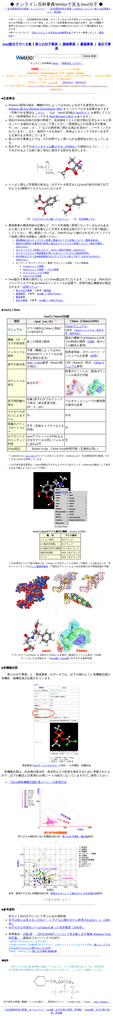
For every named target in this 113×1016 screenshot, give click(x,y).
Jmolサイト (83, 112)
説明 (94, 355)
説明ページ (30, 286)
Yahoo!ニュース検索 (33, 269)
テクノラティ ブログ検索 (36, 272)
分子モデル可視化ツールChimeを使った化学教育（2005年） (47, 927)
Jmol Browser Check (61, 116)
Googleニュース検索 (33, 266)
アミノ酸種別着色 (39, 566)
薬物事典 (68, 44)
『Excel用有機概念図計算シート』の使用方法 (38, 782)
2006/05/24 (67, 82)
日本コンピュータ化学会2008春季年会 (51, 32)
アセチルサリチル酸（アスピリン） (50, 219)
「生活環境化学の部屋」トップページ (25, 8)
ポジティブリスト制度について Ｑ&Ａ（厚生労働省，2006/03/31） (51, 250)
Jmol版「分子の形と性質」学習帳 (64, 1009)
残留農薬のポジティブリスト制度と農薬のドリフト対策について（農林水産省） (58, 240)
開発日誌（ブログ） (72, 63)
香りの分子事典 (46, 44)
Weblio (55, 63)
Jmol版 (54, 658)
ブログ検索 (53, 269)
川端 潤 (27, 934)
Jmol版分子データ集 (17, 44)
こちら (39, 112)
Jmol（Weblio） (102, 1001)
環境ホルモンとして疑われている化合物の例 (74, 893)
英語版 (57, 12)
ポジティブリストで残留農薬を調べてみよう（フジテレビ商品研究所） (53, 253)
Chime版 (64, 658)
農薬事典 (86, 44)
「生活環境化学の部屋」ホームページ (23, 1009)
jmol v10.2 (30, 456)
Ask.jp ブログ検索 (32, 276)
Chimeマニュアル (76, 326)
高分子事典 (21, 300)
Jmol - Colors (34, 362)
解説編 (47, 290)
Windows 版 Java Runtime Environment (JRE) (35, 108)
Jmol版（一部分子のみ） (49, 293)
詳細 (91, 341)
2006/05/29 (80, 82)
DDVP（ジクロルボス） (46, 765)
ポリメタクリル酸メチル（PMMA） (55, 146)
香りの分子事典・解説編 (75, 836)
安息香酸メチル (87, 219)
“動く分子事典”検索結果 (44, 951)
